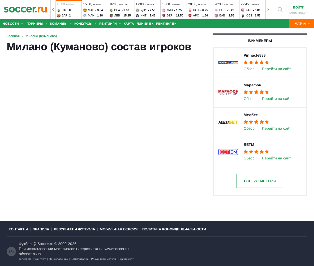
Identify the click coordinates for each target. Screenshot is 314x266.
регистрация (298, 12)
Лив (170, 10)
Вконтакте (39, 258)
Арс (196, 15)
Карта (129, 24)
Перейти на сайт (276, 69)
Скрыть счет (126, 258)
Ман (91, 10)
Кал (248, 10)
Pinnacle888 (255, 55)
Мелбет (251, 115)
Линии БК (145, 24)
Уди (143, 10)
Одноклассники (58, 258)
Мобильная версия (118, 229)
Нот (196, 10)
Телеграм (25, 258)
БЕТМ (249, 144)
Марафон (252, 85)
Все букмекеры (260, 181)
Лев (117, 15)
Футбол (25, 244)
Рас (64, 10)
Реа (117, 10)
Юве (249, 15)
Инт (143, 15)
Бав (222, 15)
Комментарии (80, 258)
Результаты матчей (103, 258)
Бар (64, 15)
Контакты (18, 229)
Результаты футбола (74, 229)
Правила (41, 229)
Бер (170, 15)
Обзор (249, 69)
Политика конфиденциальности (174, 229)
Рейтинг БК (166, 24)
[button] (53, 9)
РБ (221, 10)
